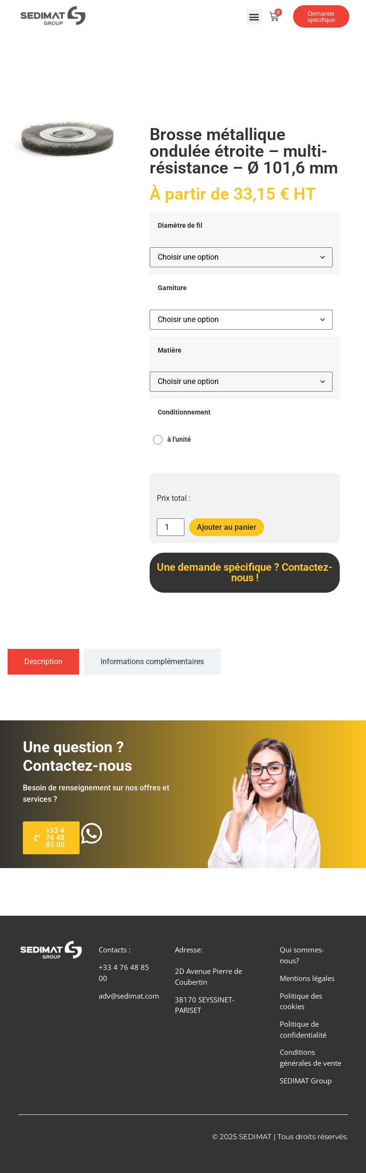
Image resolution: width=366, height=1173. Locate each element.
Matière (170, 350)
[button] (254, 16)
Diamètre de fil (180, 225)
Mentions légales (307, 978)
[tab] (43, 662)
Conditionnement (184, 412)
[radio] (174, 439)
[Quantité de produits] (170, 527)
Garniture (172, 288)
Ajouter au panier (226, 527)
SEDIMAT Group (306, 1080)
